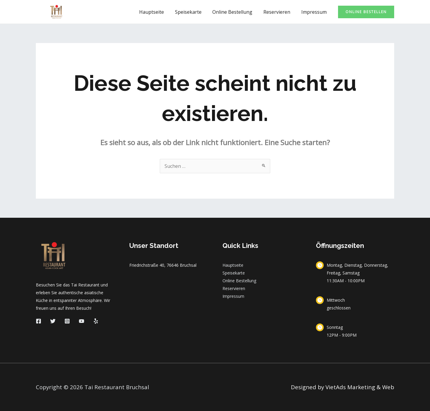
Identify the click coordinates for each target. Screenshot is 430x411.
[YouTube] (81, 321)
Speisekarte (193, 12)
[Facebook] (38, 321)
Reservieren (278, 12)
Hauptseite (157, 12)
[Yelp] (96, 321)
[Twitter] (53, 321)
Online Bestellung (236, 12)
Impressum (314, 12)
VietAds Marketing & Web (359, 387)
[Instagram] (67, 321)
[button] (366, 12)
